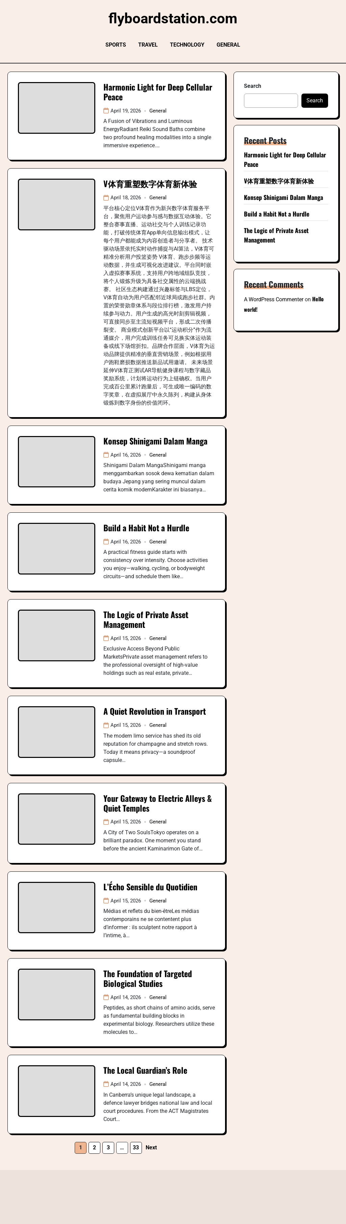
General (228, 45)
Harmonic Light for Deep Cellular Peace (157, 92)
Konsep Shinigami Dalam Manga (155, 441)
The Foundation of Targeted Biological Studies (147, 978)
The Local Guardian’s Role (145, 1070)
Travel (148, 45)
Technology (187, 45)
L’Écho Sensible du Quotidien (150, 887)
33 (136, 1147)
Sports (115, 45)
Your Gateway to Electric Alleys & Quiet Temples (157, 803)
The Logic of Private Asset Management (145, 619)
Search (252, 86)
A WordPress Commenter (273, 299)
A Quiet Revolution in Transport (154, 711)
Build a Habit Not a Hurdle (146, 527)
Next (151, 1147)
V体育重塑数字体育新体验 (150, 183)
